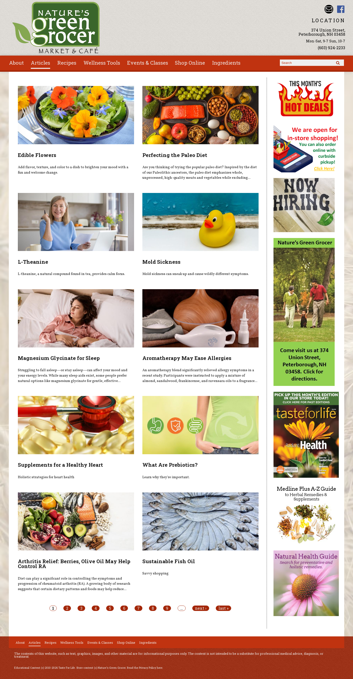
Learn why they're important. (166, 477)
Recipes (66, 62)
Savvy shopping (155, 573)
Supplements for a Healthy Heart (60, 464)
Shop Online (190, 62)
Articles (40, 62)
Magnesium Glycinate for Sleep (59, 358)
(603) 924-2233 (331, 47)
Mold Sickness (161, 261)
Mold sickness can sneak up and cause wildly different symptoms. (195, 274)
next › (200, 608)
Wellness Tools (101, 62)
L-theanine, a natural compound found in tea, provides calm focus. (71, 274)
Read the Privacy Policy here (144, 667)
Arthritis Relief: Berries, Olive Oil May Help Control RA (74, 564)
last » (223, 608)
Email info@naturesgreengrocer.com (329, 9)
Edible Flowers (37, 155)
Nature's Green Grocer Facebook (341, 9)
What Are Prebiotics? (169, 464)
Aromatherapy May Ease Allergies (186, 358)
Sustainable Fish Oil (168, 561)
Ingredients (226, 62)
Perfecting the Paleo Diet (174, 155)
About (16, 62)
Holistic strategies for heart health (46, 477)
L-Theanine (33, 261)
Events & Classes (147, 62)
